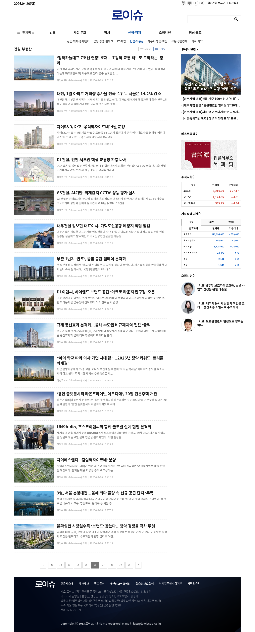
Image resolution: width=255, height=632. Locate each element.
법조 (53, 33)
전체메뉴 (28, 33)
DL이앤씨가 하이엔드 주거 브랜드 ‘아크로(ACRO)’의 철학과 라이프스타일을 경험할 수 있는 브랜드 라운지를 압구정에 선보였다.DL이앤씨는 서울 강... (111, 300)
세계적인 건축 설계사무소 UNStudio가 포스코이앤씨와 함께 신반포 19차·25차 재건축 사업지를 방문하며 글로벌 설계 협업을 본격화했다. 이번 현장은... (111, 435)
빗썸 (191, 222)
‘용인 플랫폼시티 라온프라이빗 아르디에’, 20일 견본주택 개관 (107, 394)
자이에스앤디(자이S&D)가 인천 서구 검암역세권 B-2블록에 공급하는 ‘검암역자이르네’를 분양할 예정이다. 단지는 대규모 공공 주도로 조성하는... (111, 468)
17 (103, 565)
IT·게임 (121, 41)
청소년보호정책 (145, 583)
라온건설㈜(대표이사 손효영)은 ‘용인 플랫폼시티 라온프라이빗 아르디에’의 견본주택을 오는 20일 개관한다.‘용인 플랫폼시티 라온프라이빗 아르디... (112, 402)
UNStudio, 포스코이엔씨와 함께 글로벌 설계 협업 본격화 (104, 427)
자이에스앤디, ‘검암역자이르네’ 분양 (86, 460)
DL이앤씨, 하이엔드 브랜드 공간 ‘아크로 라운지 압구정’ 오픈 (106, 292)
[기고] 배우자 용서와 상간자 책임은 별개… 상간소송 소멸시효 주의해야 (221, 305)
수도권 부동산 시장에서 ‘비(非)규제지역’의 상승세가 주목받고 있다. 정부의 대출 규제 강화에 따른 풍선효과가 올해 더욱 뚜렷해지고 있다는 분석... (111, 333)
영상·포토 (195, 33)
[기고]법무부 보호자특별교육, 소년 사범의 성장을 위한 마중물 (221, 287)
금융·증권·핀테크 (103, 41)
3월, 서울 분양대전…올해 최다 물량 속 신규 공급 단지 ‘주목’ (105, 493)
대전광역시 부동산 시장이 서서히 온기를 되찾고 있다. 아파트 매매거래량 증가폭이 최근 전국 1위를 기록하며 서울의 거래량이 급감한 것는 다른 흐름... (112, 102)
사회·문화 (80, 33)
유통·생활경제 (179, 41)
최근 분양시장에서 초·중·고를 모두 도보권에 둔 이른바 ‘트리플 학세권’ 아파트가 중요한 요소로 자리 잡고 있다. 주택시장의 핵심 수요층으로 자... (111, 371)
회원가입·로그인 (217, 3)
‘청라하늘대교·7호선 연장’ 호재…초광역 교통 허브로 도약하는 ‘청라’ (110, 61)
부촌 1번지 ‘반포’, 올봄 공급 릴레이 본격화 (91, 259)
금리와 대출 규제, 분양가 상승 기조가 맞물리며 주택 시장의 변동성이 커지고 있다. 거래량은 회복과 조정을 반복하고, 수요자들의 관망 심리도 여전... (112, 534)
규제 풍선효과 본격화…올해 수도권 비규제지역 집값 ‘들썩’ (104, 325)
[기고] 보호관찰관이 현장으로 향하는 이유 (220, 323)
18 (112, 565)
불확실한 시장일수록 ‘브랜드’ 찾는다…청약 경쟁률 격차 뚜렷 (106, 526)
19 (120, 565)
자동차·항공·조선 (157, 41)
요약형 (160, 49)
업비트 (211, 222)
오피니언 (165, 33)
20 (129, 565)
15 (86, 565)
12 (60, 565)
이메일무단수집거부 (170, 583)
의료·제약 (197, 41)
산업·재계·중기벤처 (78, 41)
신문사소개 (67, 583)
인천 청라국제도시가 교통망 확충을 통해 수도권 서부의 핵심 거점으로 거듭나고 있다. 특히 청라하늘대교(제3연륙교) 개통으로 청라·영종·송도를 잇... (111, 71)
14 (77, 565)
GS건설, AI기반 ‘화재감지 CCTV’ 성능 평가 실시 (96, 193)
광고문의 (99, 583)
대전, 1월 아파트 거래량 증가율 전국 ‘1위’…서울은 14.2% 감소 (109, 94)
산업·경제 (134, 33)
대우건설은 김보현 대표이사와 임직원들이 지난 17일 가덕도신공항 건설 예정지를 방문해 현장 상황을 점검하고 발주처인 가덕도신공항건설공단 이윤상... (110, 234)
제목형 (145, 49)
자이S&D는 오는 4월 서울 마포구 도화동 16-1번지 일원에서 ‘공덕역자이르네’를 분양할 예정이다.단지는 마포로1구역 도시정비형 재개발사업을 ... (111, 135)
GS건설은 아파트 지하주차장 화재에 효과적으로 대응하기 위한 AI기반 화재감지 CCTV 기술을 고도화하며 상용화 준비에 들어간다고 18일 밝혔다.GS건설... (110, 201)
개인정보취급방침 (120, 584)
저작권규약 (193, 583)
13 (69, 565)
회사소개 (232, 3)
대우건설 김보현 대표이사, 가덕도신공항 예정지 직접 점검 (103, 226)
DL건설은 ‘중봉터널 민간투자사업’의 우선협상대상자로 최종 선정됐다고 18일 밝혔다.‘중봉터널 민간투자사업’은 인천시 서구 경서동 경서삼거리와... (111, 168)
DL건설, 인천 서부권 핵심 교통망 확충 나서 (92, 160)
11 (52, 565)
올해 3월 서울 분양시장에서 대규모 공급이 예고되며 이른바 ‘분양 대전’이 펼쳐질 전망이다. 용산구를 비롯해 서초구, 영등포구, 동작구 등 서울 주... (111, 501)
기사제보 (84, 583)
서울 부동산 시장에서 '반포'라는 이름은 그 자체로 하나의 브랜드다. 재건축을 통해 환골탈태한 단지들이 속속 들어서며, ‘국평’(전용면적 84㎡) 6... (112, 267)
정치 (107, 33)
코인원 (231, 222)
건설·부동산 (137, 41)
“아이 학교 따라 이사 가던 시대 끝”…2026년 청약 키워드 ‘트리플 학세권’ (110, 361)
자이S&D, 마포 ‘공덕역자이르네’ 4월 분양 (91, 127)
